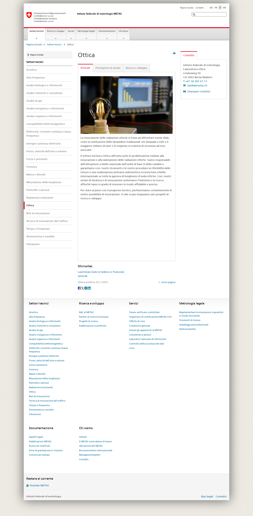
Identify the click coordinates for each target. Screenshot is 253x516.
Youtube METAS (39, 485)
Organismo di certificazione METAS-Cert (150, 316)
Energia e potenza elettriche (43, 143)
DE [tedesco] (211, 7)
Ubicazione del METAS (91, 445)
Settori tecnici (37, 32)
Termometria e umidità (40, 236)
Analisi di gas (34, 100)
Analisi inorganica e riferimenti (45, 108)
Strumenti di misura (189, 320)
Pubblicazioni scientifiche (92, 325)
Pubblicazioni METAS (40, 441)
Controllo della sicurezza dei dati (146, 343)
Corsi (131, 348)
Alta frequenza (35, 77)
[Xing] (86, 288)
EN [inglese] (224, 7)
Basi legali (207, 496)
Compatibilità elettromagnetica (45, 124)
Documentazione (107, 31)
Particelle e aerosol (37, 190)
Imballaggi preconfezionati (193, 324)
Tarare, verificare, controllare (144, 312)
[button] (194, 14)
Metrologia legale (86, 31)
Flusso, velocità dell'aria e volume (46, 151)
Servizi (71, 31)
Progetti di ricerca (88, 321)
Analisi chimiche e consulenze (44, 93)
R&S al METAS (86, 312)
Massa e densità (35, 174)
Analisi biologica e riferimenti (44, 85)
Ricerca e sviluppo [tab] (136, 68)
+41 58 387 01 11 (196, 81)
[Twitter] (83, 288)
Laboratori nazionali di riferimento (147, 339)
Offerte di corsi (137, 321)
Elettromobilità (187, 329)
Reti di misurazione (38, 213)
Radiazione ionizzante (39, 197)
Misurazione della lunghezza (43, 182)
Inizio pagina (168, 282)
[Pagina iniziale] (76, 17)
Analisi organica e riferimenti (44, 116)
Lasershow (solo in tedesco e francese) (101, 272)
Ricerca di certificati (39, 445)
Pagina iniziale (186, 7)
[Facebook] (79, 288)
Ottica (32, 391)
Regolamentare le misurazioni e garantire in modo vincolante (201, 314)
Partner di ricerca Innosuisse (93, 316)
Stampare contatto (198, 91)
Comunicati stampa (39, 454)
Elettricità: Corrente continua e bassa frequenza (48, 133)
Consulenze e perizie (140, 334)
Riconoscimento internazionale (95, 450)
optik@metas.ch (197, 85)
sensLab (82, 276)
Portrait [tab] (85, 68)
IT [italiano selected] (220, 7)
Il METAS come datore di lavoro (95, 441)
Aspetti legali (36, 436)
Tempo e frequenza (38, 228)
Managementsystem (89, 454)
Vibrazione (33, 244)
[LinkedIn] (89, 288)
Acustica (31, 69)
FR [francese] (216, 7)
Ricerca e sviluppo (55, 31)
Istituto (83, 436)
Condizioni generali (139, 325)
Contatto (200, 7)
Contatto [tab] (188, 55)
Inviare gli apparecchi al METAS (145, 330)
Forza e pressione (36, 159)
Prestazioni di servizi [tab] (108, 68)
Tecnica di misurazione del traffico (47, 221)
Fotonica (31, 166)
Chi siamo (123, 31)
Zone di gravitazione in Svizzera (46, 450)
